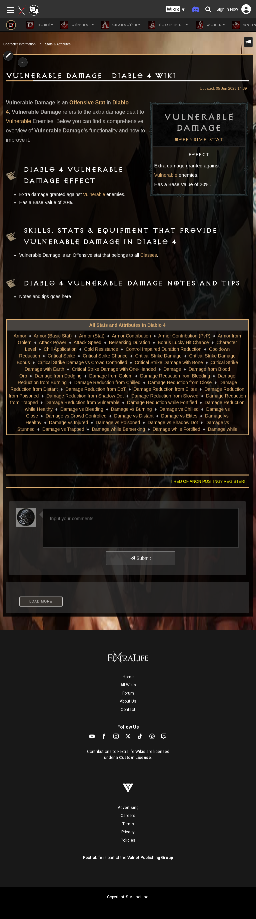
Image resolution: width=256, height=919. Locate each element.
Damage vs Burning (131, 409)
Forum (128, 693)
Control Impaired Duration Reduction (163, 349)
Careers (128, 815)
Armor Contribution (131, 335)
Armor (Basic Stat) (53, 335)
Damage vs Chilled (179, 409)
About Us (128, 701)
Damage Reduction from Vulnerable (82, 402)
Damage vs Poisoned (118, 422)
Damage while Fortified (176, 429)
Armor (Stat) (91, 335)
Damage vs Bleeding (81, 409)
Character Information (19, 44)
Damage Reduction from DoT (95, 389)
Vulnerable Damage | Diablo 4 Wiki (91, 75)
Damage (172, 369)
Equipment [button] (167, 25)
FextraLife (92, 857)
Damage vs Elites (179, 415)
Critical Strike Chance (105, 355)
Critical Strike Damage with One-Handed (114, 369)
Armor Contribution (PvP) (184, 335)
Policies (128, 840)
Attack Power (52, 342)
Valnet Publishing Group (150, 857)
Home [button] (39, 25)
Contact (128, 709)
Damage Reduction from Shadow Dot (85, 395)
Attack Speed (87, 342)
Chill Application (60, 349)
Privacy (128, 832)
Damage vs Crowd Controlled (76, 415)
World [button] (210, 25)
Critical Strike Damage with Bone (169, 362)
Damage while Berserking (118, 429)
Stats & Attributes (58, 44)
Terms (128, 824)
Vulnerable (166, 175)
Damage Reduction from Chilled (107, 382)
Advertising (128, 807)
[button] (175, 9)
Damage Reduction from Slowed (165, 395)
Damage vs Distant (133, 415)
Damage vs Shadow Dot (173, 422)
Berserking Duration (129, 342)
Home (128, 677)
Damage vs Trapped (63, 429)
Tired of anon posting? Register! (207, 481)
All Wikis (128, 685)
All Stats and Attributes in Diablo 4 (127, 325)
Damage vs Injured (68, 422)
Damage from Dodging (58, 375)
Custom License (135, 757)
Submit (140, 558)
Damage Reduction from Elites (165, 389)
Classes (148, 255)
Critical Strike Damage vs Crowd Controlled (82, 362)
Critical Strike (61, 355)
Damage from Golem (111, 375)
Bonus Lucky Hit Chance (183, 342)
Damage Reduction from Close (180, 382)
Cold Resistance (101, 349)
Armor (20, 335)
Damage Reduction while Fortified (162, 402)
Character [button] (121, 25)
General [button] (77, 25)
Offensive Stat (198, 140)
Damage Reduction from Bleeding (175, 375)
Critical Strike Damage (158, 355)
